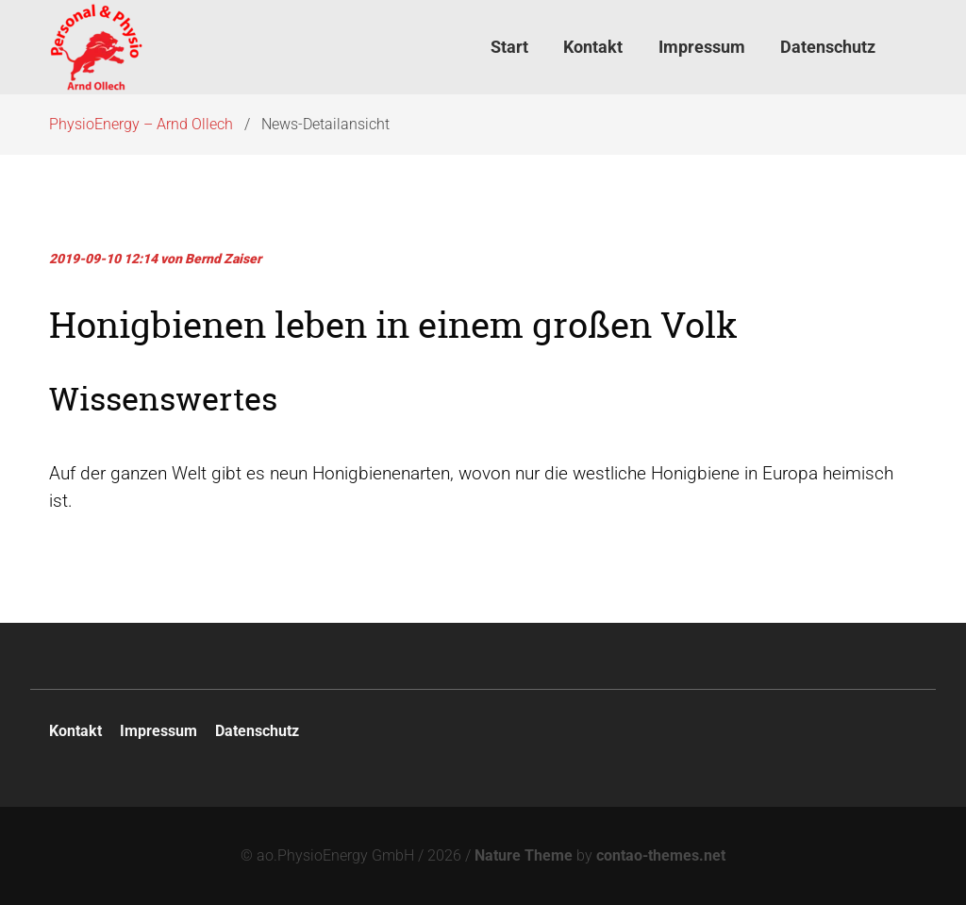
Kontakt (75, 731)
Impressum (158, 731)
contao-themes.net (660, 855)
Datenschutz (257, 731)
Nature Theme (524, 855)
